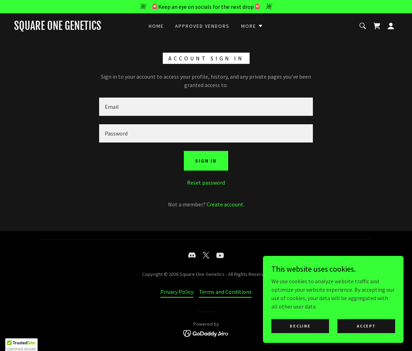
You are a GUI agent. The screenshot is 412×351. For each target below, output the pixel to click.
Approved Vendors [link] (202, 26)
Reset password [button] (206, 182)
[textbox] (206, 107)
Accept (366, 326)
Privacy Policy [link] (176, 291)
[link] (57, 27)
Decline (300, 326)
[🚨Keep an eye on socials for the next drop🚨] (206, 6)
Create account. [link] (225, 204)
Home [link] (156, 26)
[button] (252, 26)
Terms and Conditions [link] (225, 291)
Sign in (206, 161)
